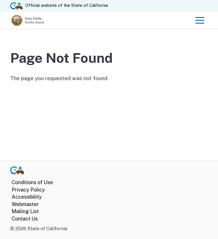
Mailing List (25, 211)
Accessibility (27, 197)
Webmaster (25, 204)
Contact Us (25, 219)
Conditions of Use (32, 182)
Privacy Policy (28, 190)
